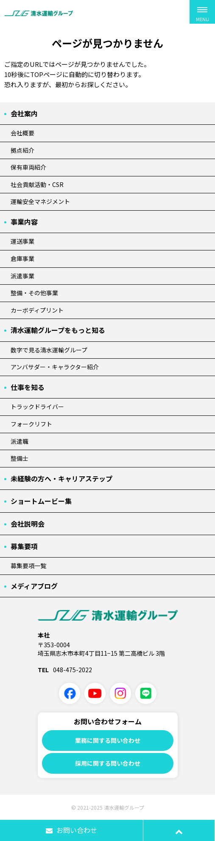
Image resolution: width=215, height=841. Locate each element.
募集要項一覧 (28, 565)
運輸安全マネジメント (40, 201)
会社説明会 (28, 524)
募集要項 (24, 546)
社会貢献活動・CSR (37, 184)
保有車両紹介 (28, 167)
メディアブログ (34, 586)
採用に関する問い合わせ (107, 763)
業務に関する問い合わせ (107, 740)
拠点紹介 (22, 150)
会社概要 (22, 133)
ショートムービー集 (41, 501)
